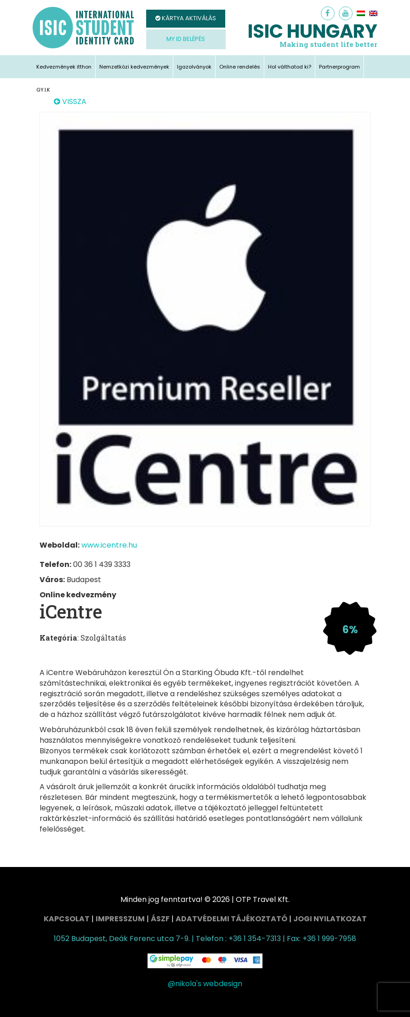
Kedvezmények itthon (63, 66)
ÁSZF (160, 918)
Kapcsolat (67, 918)
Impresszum (120, 918)
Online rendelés (239, 66)
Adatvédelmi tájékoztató (231, 918)
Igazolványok (194, 66)
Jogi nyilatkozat (330, 918)
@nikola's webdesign (205, 983)
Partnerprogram (339, 66)
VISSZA (70, 102)
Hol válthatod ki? (289, 66)
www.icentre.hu (109, 545)
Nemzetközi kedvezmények (134, 66)
